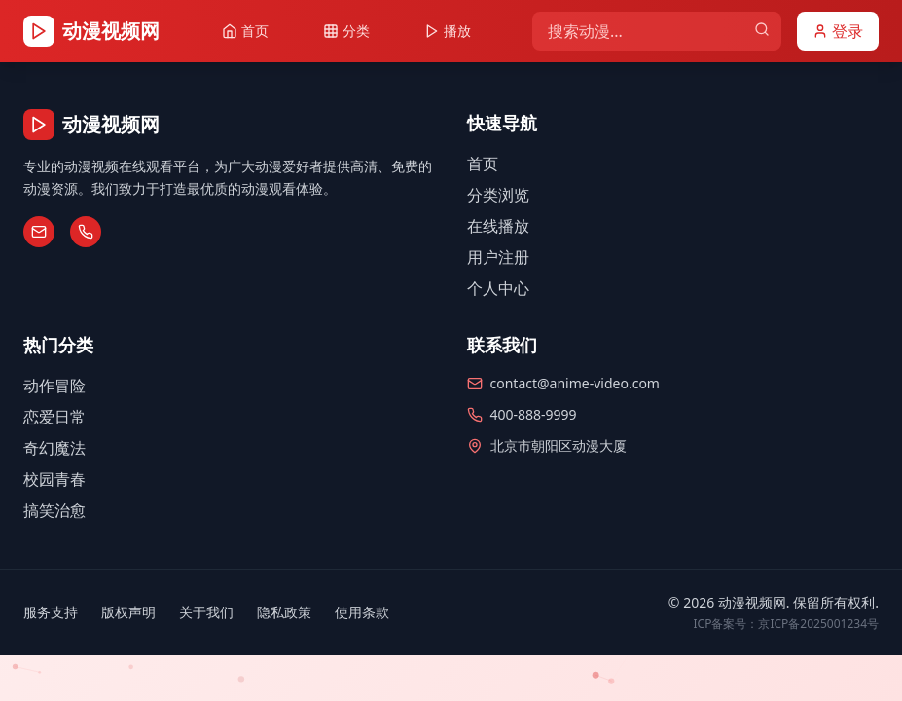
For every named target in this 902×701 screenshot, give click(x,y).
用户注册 (498, 257)
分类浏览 (498, 194)
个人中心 (498, 288)
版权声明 (128, 612)
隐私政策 (284, 612)
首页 (482, 163)
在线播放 (498, 226)
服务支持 (50, 612)
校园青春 (54, 479)
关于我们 (206, 612)
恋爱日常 (54, 416)
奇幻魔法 (54, 448)
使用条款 (362, 612)
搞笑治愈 (54, 510)
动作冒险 (54, 385)
